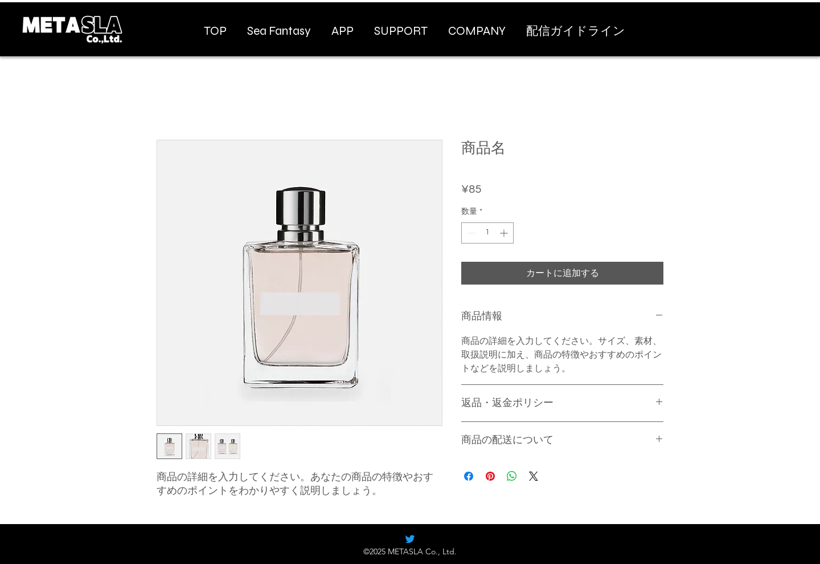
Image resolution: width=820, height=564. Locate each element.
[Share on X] (533, 476)
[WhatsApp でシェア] (512, 476)
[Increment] (505, 233)
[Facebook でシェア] (468, 476)
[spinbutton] (487, 233)
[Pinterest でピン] (490, 476)
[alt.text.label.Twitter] (410, 539)
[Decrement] (470, 233)
